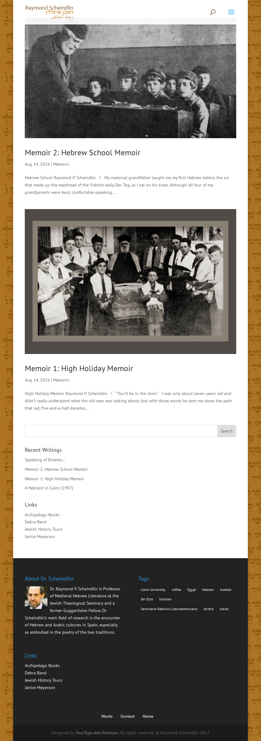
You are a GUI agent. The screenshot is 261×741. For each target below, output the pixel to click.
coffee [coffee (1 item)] (176, 589)
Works (107, 716)
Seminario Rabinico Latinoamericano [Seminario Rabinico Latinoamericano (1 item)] (169, 608)
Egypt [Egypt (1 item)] (191, 589)
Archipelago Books (42, 515)
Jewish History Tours (43, 529)
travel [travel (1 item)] (224, 608)
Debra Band (36, 522)
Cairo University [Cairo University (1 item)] (153, 589)
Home (148, 716)
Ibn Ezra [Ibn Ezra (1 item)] (147, 599)
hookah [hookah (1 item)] (226, 589)
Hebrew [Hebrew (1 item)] (208, 589)
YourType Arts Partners (97, 732)
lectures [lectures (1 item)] (165, 599)
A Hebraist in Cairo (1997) (49, 488)
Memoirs (61, 164)
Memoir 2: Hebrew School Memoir (82, 152)
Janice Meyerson (40, 536)
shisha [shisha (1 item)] (208, 608)
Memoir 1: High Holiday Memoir (79, 368)
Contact (128, 716)
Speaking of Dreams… (45, 460)
